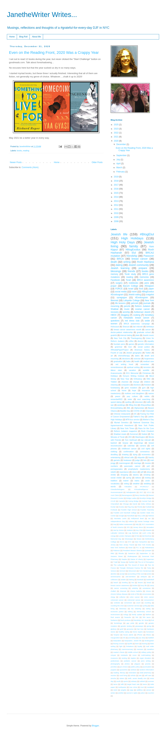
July (118, 159)
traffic (148, 402)
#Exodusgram (141, 297)
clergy (113, 597)
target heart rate (133, 684)
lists (145, 460)
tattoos (138, 478)
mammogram (124, 463)
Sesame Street (117, 556)
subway (134, 681)
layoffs (129, 644)
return (134, 472)
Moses (139, 539)
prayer (114, 286)
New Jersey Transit (126, 545)
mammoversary (127, 649)
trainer (126, 481)
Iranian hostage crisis (146, 521)
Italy (137, 524)
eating (148, 609)
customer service (133, 606)
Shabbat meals (120, 434)
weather (136, 484)
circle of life (135, 594)
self (141, 472)
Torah (128, 280)
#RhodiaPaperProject (119, 350)
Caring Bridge (133, 501)
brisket (134, 585)
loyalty (139, 646)
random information (147, 670)
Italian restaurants (125, 524)
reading (26, 151)
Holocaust (115, 327)
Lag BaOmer (133, 533)
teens (145, 684)
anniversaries (116, 577)
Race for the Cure (146, 428)
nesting (124, 658)
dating (119, 265)
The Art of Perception (146, 562)
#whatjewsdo (131, 492)
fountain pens (119, 344)
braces (140, 582)
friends (131, 271)
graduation (118, 361)
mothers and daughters (134, 393)
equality (150, 341)
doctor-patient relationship (122, 332)
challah (113, 591)
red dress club (132, 320)
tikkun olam (116, 370)
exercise (137, 359)
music (127, 309)
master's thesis (118, 652)
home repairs (138, 632)
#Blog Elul (133, 405)
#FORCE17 (144, 487)
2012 (116, 205)
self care (148, 675)
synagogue (122, 297)
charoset (123, 591)
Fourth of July (116, 353)
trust (142, 687)
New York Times (127, 428)
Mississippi (129, 539)
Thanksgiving (136, 338)
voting (126, 484)
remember (145, 364)
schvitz (133, 675)
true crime (133, 687)
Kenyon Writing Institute (133, 376)
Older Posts (97, 162)
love (130, 347)
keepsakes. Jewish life (132, 641)
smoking (147, 475)
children (147, 382)
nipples (133, 658)
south (118, 681)
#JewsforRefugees (117, 489)
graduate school (144, 332)
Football (148, 507)
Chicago (126, 504)
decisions (126, 359)
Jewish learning (120, 268)
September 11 (145, 553)
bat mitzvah (138, 327)
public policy (135, 667)
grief (121, 629)
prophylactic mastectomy (139, 469)
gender (141, 623)
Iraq (114, 524)
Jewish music (148, 335)
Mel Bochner (146, 536)
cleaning (114, 385)
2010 (116, 213)
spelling (128, 402)
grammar (118, 347)
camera (143, 446)
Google (121, 516)
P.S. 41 (139, 547)
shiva (149, 472)
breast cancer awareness (120, 585)
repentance (124, 472)
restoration (132, 673)
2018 (116, 181)
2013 (116, 201)
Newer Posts (16, 162)
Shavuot (126, 327)
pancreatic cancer (132, 466)
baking (131, 579)
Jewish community (138, 265)
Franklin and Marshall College (124, 513)
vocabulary (115, 484)
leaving (144, 644)
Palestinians (149, 547)
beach (116, 582)
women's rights (131, 693)
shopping (124, 475)
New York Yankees (118, 547)
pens (146, 283)
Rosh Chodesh (147, 431)
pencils (127, 306)
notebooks (133, 283)
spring (128, 478)
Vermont (122, 571)
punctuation (147, 667)
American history (142, 350)
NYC (129, 542)
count (138, 603)
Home (12, 36)
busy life (144, 585)
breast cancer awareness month (127, 329)
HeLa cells (141, 516)
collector (122, 597)
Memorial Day (116, 539)
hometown (150, 632)
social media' (116, 478)
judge (137, 460)
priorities (114, 667)
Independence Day (118, 521)
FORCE (119, 288)
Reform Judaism (142, 306)
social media (121, 291)
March (119, 167)
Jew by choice (118, 530)
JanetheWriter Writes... (42, 14)
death (114, 261)
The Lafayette (119, 565)
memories (144, 277)
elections (137, 385)
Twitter (148, 353)
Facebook (115, 280)
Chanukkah (115, 504)
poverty (147, 664)
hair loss (140, 629)
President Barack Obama (132, 550)
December (121, 144)
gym (143, 388)
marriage (137, 463)
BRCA (120, 258)
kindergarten (149, 641)
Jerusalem (150, 527)
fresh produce (126, 620)
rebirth (113, 472)
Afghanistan (139, 408)
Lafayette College (131, 300)
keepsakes (117, 641)
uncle (147, 481)
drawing (125, 454)
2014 (116, 197)
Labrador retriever (117, 533)
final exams (115, 617)
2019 (116, 176)
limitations (130, 646)
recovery (115, 312)
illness (148, 635)
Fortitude (114, 510)
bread (149, 582)
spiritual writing (133, 367)
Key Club (139, 530)
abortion (114, 574)
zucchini (151, 693)
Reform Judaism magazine (125, 431)
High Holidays (132, 238)
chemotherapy (124, 356)
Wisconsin (132, 571)
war (112, 405)
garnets (117, 460)
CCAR (113, 501)
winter (113, 693)
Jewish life (119, 234)
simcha (113, 678)
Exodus (121, 507)
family (133, 246)
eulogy (125, 614)
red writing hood (124, 364)
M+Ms (137, 536)
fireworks (127, 617)
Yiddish (114, 382)
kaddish (151, 638)
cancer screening (120, 588)
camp (152, 585)
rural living (123, 675)
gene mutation (131, 388)
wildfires (140, 690)
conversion (128, 603)
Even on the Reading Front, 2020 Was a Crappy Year (54, 52)
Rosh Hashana (145, 261)
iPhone (139, 635)
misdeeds (124, 655)
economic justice (117, 612)
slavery (136, 475)
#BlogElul (147, 234)
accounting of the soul (136, 574)
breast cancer (140, 258)
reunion (113, 675)
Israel (130, 288)
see (140, 675)
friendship (131, 255)
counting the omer (117, 606)
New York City (120, 338)
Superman (150, 559)
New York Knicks (144, 545)
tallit (122, 684)
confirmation (128, 452)
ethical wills (129, 457)
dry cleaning (136, 609)
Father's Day (138, 417)
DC (135, 414)
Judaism (130, 530)
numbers (114, 466)
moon (134, 655)
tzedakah (150, 687)
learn (137, 644)
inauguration (115, 638)
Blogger (95, 725)
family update (137, 614)
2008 (116, 221)
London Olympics (125, 536)
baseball (140, 579)
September (121, 155)
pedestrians (115, 661)
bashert (114, 443)
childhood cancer (129, 449)
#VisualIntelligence (141, 489)
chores (148, 591)
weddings (121, 405)
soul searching (143, 399)
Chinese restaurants (122, 414)
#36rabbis (128, 487)
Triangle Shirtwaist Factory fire (131, 568)
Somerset (134, 434)
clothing (114, 452)
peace (117, 396)
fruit (152, 620)
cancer (148, 329)
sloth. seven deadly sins (137, 678)
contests (117, 603)
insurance (146, 390)
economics (146, 454)
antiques (144, 577)
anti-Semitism (131, 577)
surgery (119, 283)
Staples (124, 559)
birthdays (150, 327)
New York (149, 300)
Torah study (130, 274)
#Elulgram (149, 286)
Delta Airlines (146, 504)
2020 (116, 141)
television (139, 402)
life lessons (120, 303)
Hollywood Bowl (137, 518)
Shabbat (114, 309)
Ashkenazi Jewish (142, 312)
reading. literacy (119, 673)
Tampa (123, 562)
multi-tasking (146, 655)
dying (135, 454)
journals (147, 303)
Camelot (122, 501)
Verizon (113, 571)
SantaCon (131, 553)
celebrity (135, 588)
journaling (132, 638)
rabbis (146, 396)
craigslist (150, 294)
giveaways (139, 626)
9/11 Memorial (132, 373)
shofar (113, 475)
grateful (114, 335)
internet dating (126, 335)
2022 (116, 133)
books (19, 151)
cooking (136, 315)
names (151, 393)
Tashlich (132, 562)
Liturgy (113, 536)
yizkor (143, 693)
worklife (146, 370)
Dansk (135, 504)
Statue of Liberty (136, 559)
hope (134, 390)
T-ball (115, 562)
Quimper (148, 550)
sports (125, 681)
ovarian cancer (142, 309)
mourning (115, 306)
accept (122, 574)
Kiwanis (148, 530)
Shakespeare (132, 556)
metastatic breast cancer (136, 318)
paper (151, 288)
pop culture (132, 396)
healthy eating (124, 632)
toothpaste (122, 687)
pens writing (146, 661)
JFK (128, 527)
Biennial (114, 300)
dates (137, 356)
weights (123, 690)
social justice (144, 347)
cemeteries (146, 588)
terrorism (147, 367)
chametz (124, 382)
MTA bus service (133, 419)
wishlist (120, 693)
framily (151, 457)
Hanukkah (130, 516)
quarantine (123, 670)
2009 (116, 217)
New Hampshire (141, 542)
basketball (150, 579)
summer (151, 681)
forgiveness (149, 359)
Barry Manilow (140, 495)
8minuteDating (117, 408)
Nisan (130, 547)
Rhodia (121, 553)
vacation (132, 370)
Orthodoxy (137, 379)
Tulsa (149, 568)
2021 (116, 137)
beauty (125, 443)
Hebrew (151, 516)
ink (124, 638)
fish (137, 617)
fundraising (115, 388)
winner (148, 690)
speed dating (116, 402)
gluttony (114, 629)
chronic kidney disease (119, 594)
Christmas (146, 373)
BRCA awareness (145, 280)
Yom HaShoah (131, 440)
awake (123, 579)
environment (115, 614)
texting (148, 478)
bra (133, 582)
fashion (148, 614)
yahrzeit (134, 303)
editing (130, 612)
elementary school (144, 612)
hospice (116, 635)
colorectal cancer (133, 600)
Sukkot (144, 434)
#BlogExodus (133, 249)
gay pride (130, 623)
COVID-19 (137, 411)
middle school (133, 652)
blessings (116, 271)
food (141, 288)
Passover (149, 255)
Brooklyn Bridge (145, 498)
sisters (121, 678)
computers (125, 385)
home (124, 390)
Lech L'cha (146, 533)
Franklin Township (147, 510)
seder (147, 320)
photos (127, 664)
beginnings (138, 443)
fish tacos (147, 617)
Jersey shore (138, 527)
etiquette (141, 457)
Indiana (131, 521)
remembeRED (116, 399)
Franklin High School (129, 510)
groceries (130, 629)
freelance (114, 620)
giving (149, 626)
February (120, 171)
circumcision (146, 594)
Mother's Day (148, 419)
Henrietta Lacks (120, 518)
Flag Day (130, 507)
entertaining (115, 457)
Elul (134, 252)
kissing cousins (118, 644)
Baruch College (130, 286)
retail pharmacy (145, 673)
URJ (130, 437)
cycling (144, 606)
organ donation (145, 658)
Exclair (113, 507)
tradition (114, 481)
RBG (112, 553)
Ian (149, 518)
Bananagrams (127, 495)
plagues (137, 664)
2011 (116, 209)
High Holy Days (123, 242)
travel (134, 291)
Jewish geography (133, 353)
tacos (115, 684)
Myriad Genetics (121, 422)
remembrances (117, 367)
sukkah (142, 681)
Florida (139, 507)
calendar (131, 446)
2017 (116, 185)
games (131, 344)
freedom (147, 385)
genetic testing (126, 626)
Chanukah (149, 411)
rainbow (133, 670)
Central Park (146, 501)
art (112, 356)
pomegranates (117, 469)
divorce (140, 341)
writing (127, 261)
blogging (125, 315)
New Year (125, 379)
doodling (114, 454)
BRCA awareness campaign (137, 324)
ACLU (149, 492)
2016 (116, 189)
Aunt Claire (115, 495)
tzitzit (115, 690)
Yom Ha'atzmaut (145, 571)
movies (148, 463)
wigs (131, 690)
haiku (128, 361)
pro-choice (124, 667)
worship (126, 312)
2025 (116, 124)
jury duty (142, 638)
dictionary (122, 609)
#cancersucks (116, 373)
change (136, 382)
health (136, 361)
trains (137, 481)
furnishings (118, 623)
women (114, 323)
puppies (114, 670)
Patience (116, 550)
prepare (143, 268)
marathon (150, 649)
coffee (130, 341)
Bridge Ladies (131, 498)
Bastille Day (125, 411)
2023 (116, 129)
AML (128, 408)
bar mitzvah (146, 440)
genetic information (146, 344)
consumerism (149, 600)
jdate (137, 335)
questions (115, 320)
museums (114, 658)
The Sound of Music (136, 565)
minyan (113, 655)
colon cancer (135, 597)
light (120, 646)
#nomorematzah (117, 492)
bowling (125, 582)
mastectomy (116, 393)
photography (115, 664)
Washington (140, 437)
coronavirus (145, 452)
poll (148, 466)
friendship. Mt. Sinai (141, 620)
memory (114, 274)
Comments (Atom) (30, 167)
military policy (146, 652)
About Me (36, 36)
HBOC (114, 315)
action (149, 574)
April (118, 163)
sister (130, 399)
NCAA (122, 542)
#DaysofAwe (146, 405)
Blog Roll (23, 36)
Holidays (114, 376)
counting (148, 603)
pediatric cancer (130, 661)
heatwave (127, 460)
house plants (128, 635)
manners (140, 649)
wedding (147, 484)
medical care (148, 361)
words (113, 486)
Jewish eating (134, 294)
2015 (116, 193)
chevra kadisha (136, 591)
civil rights (145, 449)
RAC (149, 379)
